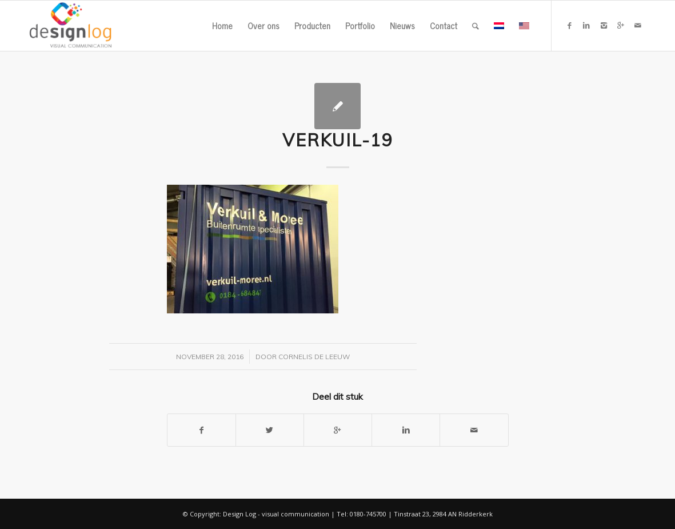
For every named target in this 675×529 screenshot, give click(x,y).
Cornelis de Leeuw (314, 356)
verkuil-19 (337, 140)
